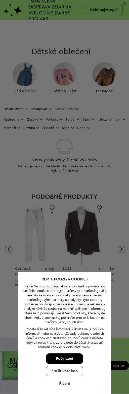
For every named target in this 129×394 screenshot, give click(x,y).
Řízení (63, 372)
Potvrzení (63, 347)
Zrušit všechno (63, 359)
